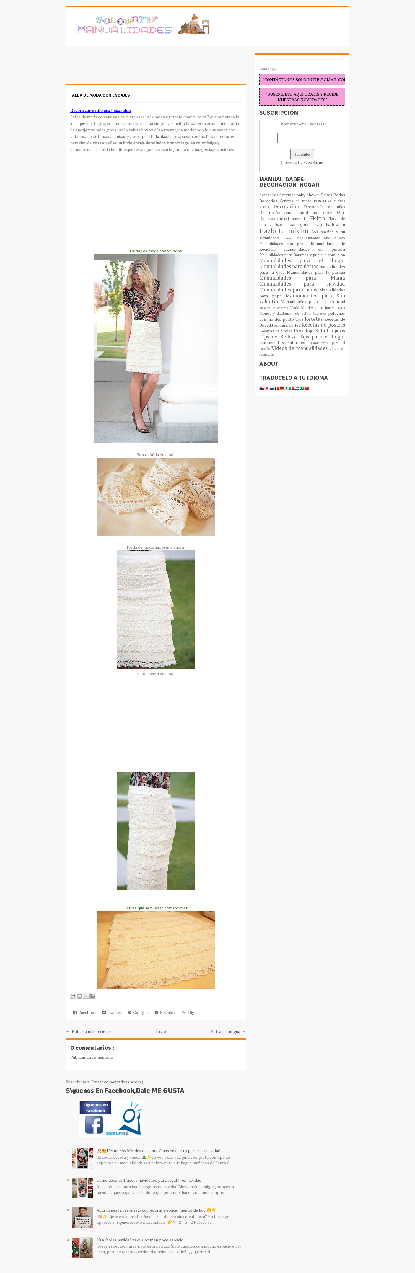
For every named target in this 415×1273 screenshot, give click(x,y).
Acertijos (288, 195)
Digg (189, 1012)
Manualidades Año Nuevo (320, 238)
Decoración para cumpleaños (291, 212)
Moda (295, 307)
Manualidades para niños (289, 289)
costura (323, 200)
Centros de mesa (297, 200)
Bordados (269, 200)
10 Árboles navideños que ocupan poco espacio (140, 1240)
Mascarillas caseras (274, 308)
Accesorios (269, 195)
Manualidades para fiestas (289, 266)
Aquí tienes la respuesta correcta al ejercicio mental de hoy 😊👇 (157, 1210)
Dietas (329, 213)
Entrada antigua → (228, 1031)
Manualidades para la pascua (316, 272)
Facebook (85, 1012)
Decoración (289, 206)
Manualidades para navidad (302, 284)
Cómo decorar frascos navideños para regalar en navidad (149, 1180)
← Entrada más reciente (88, 1031)
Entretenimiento (293, 218)
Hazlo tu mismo (285, 230)
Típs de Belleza (279, 336)
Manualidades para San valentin (302, 298)
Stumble (165, 1012)
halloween (335, 224)
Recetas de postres (323, 325)
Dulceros (268, 218)
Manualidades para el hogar (302, 260)
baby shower (309, 195)
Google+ (138, 1012)
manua (289, 238)
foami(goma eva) (307, 224)
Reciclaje (304, 330)
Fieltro (319, 218)
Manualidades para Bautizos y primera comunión (302, 254)
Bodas (339, 195)
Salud (322, 330)
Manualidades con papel (285, 243)
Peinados (320, 313)
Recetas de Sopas (276, 331)
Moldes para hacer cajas (323, 307)
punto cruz (294, 319)
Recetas (314, 319)
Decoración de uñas (324, 206)
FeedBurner (314, 162)
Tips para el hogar (322, 336)
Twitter (112, 1012)
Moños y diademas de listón (286, 313)
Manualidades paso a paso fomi (313, 301)
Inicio (161, 1031)
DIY (340, 212)
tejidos (337, 330)
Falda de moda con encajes (100, 95)
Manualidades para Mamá (302, 278)
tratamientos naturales (284, 342)
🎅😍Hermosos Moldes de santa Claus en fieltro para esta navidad (158, 1150)
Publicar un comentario (91, 1057)
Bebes (327, 195)
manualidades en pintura (314, 249)
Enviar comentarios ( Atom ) (117, 1082)
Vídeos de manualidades (300, 348)
